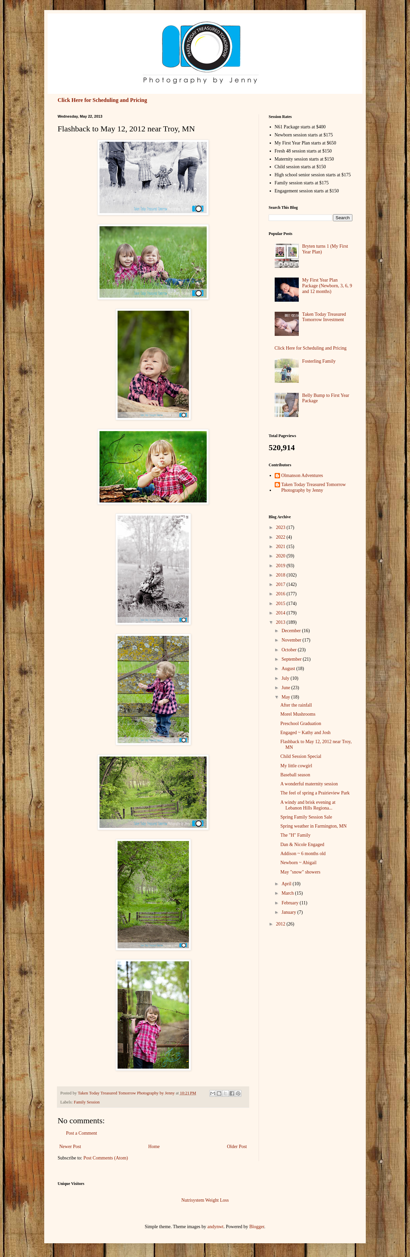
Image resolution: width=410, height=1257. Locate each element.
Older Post (237, 1146)
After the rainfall (296, 705)
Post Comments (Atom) (105, 1157)
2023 (281, 527)
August (288, 668)
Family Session (86, 1102)
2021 (281, 546)
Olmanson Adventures (302, 475)
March (288, 893)
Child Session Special (300, 756)
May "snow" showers (300, 872)
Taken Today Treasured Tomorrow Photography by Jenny (313, 487)
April (286, 883)
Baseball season (295, 774)
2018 (281, 575)
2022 (281, 537)
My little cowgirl (296, 765)
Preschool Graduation (300, 723)
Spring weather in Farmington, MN (313, 826)
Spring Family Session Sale (306, 817)
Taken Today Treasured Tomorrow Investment (324, 317)
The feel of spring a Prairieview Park (315, 792)
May (286, 697)
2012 (281, 923)
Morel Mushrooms (298, 714)
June (286, 687)
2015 (281, 603)
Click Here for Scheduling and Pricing (102, 100)
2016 (281, 593)
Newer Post (70, 1146)
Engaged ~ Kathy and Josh (305, 732)
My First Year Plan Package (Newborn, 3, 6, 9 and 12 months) (327, 286)
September (291, 659)
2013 (281, 622)
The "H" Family (295, 835)
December (291, 630)
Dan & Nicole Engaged (302, 844)
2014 (281, 612)
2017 (281, 584)
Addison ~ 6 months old (303, 853)
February (290, 902)
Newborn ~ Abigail (298, 862)
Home (154, 1146)
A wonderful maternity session (309, 783)
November (291, 640)
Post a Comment (81, 1133)
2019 (281, 565)
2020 (281, 555)
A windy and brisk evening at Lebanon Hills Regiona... (307, 805)
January (289, 912)
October (289, 649)
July (285, 678)
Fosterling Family (319, 361)
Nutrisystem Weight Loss (205, 1200)
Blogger (256, 1226)
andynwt (215, 1226)
